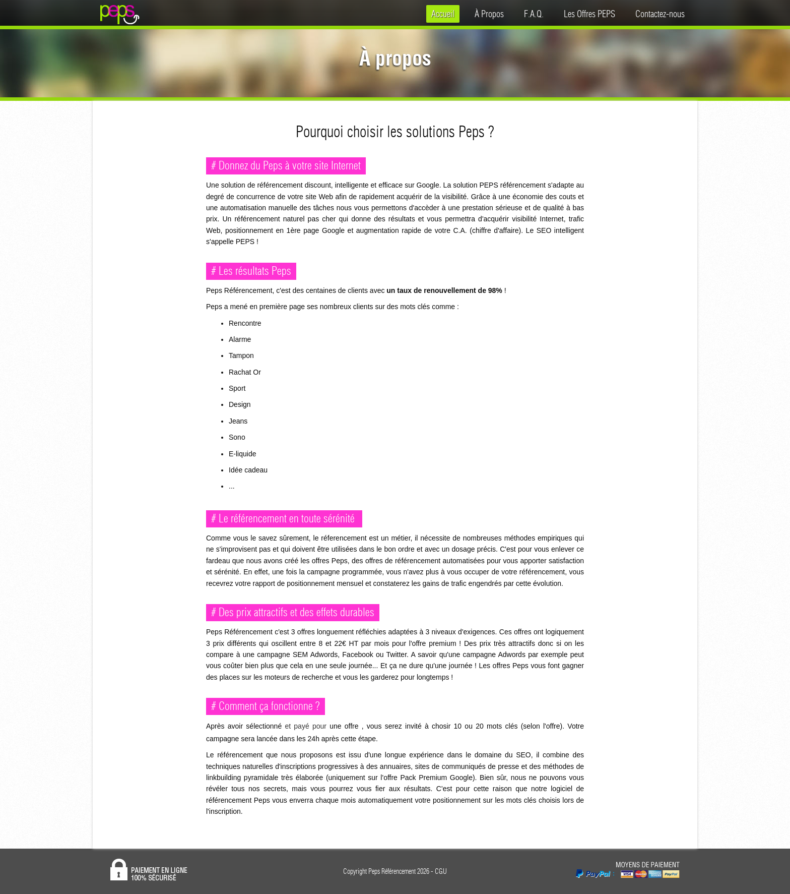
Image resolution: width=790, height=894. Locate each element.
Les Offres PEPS (589, 14)
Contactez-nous (660, 14)
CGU (441, 871)
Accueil (442, 14)
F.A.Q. (534, 14)
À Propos (489, 14)
